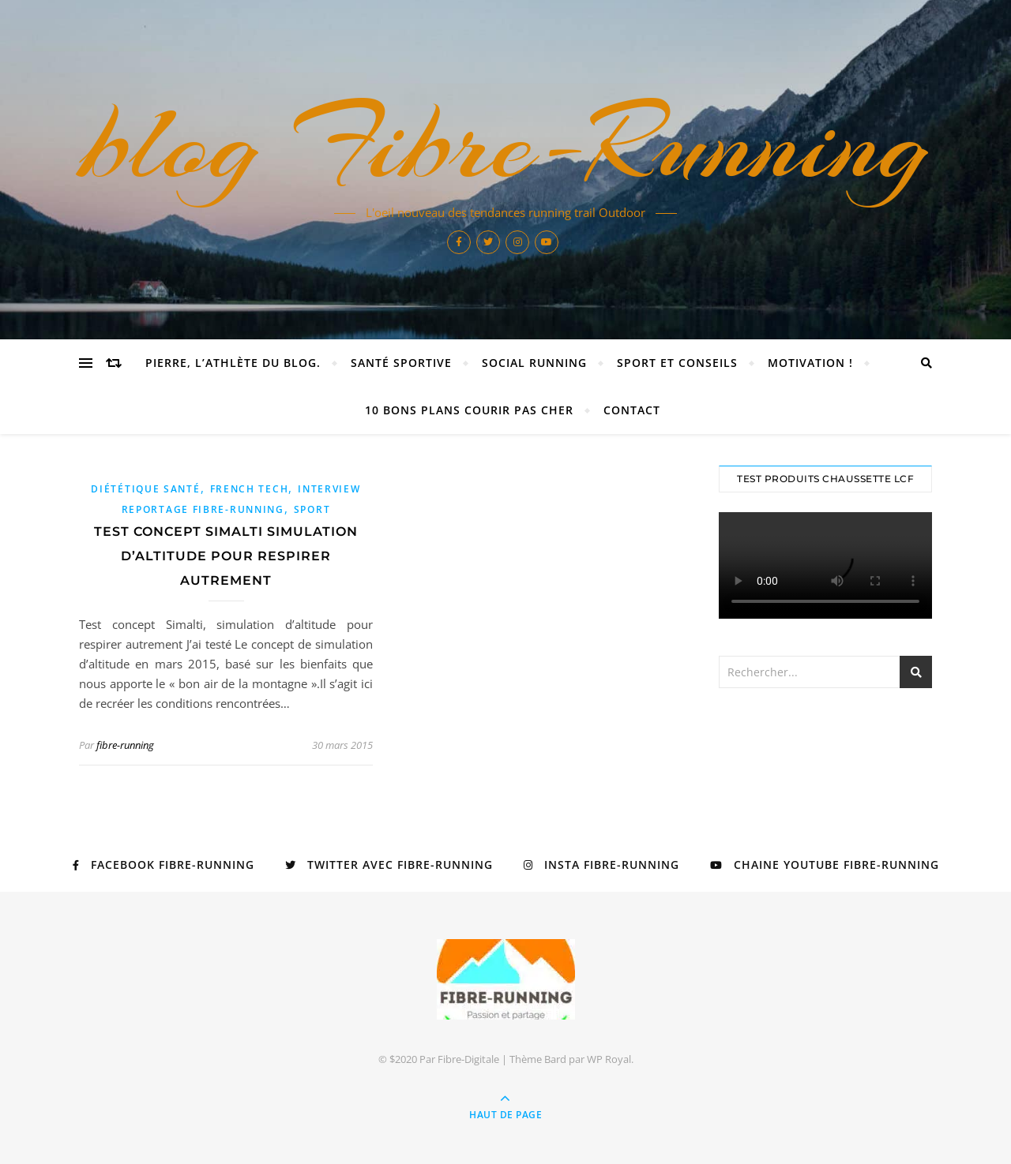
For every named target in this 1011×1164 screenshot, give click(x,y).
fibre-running (125, 745)
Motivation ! (810, 362)
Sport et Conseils (677, 362)
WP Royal (609, 1059)
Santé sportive (401, 362)
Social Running (534, 362)
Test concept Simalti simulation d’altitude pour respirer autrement (226, 556)
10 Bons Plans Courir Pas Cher (469, 409)
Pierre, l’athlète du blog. (233, 362)
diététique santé (145, 489)
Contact (631, 409)
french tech (249, 489)
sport (312, 509)
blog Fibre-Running (505, 143)
